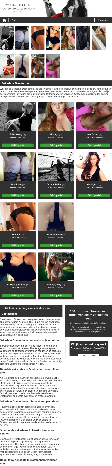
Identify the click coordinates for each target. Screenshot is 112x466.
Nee (94, 355)
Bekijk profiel (17, 145)
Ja (84, 355)
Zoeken (15, 20)
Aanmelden (103, 20)
